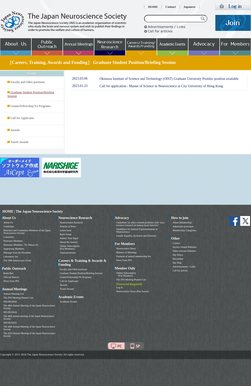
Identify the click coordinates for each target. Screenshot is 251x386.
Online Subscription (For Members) (69, 247)
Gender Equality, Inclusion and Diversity (136, 235)
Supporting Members (13, 248)
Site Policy (178, 254)
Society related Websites (185, 247)
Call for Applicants (22, 118)
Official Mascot (11, 277)
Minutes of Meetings (126, 252)
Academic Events (68, 301)
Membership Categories (184, 230)
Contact (170, 7)
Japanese (190, 7)
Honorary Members (13, 241)
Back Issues (66, 234)
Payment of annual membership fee (133, 256)
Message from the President (17, 252)
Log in (119, 287)
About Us (8, 222)
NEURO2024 (10, 312)
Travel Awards (19, 142)
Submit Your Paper (69, 238)
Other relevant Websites (184, 251)
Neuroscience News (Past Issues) (132, 291)
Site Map (177, 262)
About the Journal (68, 242)
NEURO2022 (10, 322)
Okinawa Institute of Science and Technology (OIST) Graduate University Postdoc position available (169, 79)
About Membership (182, 222)
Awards (15, 130)
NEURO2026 (10, 301)
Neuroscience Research (71, 222)
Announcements (68, 252)
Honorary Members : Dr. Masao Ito (20, 244)
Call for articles (180, 270)
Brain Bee (8, 273)
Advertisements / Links (184, 266)
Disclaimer (178, 258)
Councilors (8, 237)
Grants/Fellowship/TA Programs (30, 106)
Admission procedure (183, 226)
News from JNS (11, 281)
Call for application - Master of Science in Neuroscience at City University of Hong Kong (161, 86)
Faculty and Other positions (28, 82)
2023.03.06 (80, 78)
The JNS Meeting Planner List (18, 297)
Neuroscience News (126, 248)
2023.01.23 (80, 86)
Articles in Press (68, 226)
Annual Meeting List (13, 293)
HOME (153, 7)
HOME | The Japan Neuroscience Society (32, 211)
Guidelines (8, 226)
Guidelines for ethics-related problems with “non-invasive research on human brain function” (140, 224)
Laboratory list (10, 256)
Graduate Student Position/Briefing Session (81, 273)
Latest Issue (66, 230)
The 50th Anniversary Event (17, 260)
